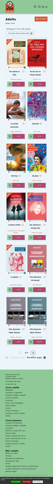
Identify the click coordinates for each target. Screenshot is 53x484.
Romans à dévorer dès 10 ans (15, 436)
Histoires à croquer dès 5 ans (15, 430)
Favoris (8, 463)
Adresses (8, 456)
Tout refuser (27, 481)
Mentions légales (11, 471)
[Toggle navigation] (45, 6)
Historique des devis (12, 461)
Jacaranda (35, 123)
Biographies (9, 390)
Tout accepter (16, 481)
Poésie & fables (11, 405)
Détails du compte (12, 453)
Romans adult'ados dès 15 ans (16, 438)
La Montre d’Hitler (14, 225)
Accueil (8, 23)
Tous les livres (41, 19)
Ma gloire (35, 176)
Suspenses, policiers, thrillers (15, 413)
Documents (9, 400)
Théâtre (8, 416)
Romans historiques (12, 410)
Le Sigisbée (14, 277)
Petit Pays (14, 176)
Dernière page (36, 357)
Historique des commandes (14, 458)
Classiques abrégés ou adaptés (16, 395)
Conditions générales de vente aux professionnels (22, 466)
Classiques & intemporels (14, 392)
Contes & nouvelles (12, 398)
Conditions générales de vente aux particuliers (21, 469)
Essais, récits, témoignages (14, 403)
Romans (8, 408)
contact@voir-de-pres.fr (13, 381)
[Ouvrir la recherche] (35, 6)
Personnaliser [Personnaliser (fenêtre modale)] (37, 481)
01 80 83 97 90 (11, 384)
